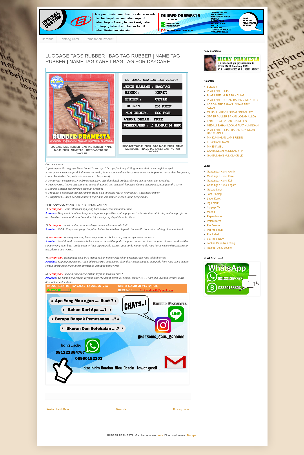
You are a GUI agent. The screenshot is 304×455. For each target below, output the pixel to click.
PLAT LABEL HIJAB (219, 91)
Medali (211, 212)
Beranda (48, 39)
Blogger (191, 435)
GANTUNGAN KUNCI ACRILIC (225, 155)
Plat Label (213, 234)
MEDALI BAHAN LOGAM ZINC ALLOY (230, 112)
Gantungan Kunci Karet (221, 176)
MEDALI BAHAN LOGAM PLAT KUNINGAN (233, 125)
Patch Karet (214, 221)
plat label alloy (215, 238)
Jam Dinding (214, 194)
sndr (160, 435)
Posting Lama (181, 409)
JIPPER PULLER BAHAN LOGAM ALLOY (232, 116)
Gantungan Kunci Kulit (220, 180)
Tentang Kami (69, 39)
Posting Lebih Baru (58, 409)
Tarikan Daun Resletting (221, 243)
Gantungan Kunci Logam (221, 185)
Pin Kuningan (215, 229)
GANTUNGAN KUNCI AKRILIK (225, 151)
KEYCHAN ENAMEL (219, 142)
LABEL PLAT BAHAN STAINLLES (227, 121)
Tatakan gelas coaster (220, 247)
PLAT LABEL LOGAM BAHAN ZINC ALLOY (232, 100)
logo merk (213, 203)
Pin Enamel (213, 225)
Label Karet (213, 198)
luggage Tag (214, 207)
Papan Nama (214, 216)
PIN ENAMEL (215, 146)
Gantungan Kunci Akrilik (221, 171)
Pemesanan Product (99, 39)
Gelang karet (214, 189)
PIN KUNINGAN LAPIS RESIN (225, 137)
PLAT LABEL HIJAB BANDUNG (225, 95)
